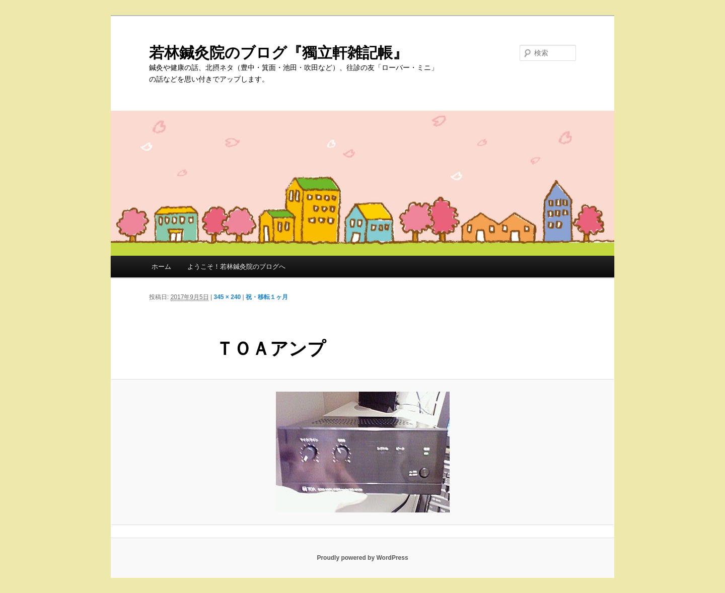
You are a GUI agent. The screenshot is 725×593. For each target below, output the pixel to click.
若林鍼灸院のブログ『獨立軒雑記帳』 (278, 52)
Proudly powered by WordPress (362, 557)
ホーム (161, 266)
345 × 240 (227, 297)
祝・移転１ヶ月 (267, 297)
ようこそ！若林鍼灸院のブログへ (236, 266)
